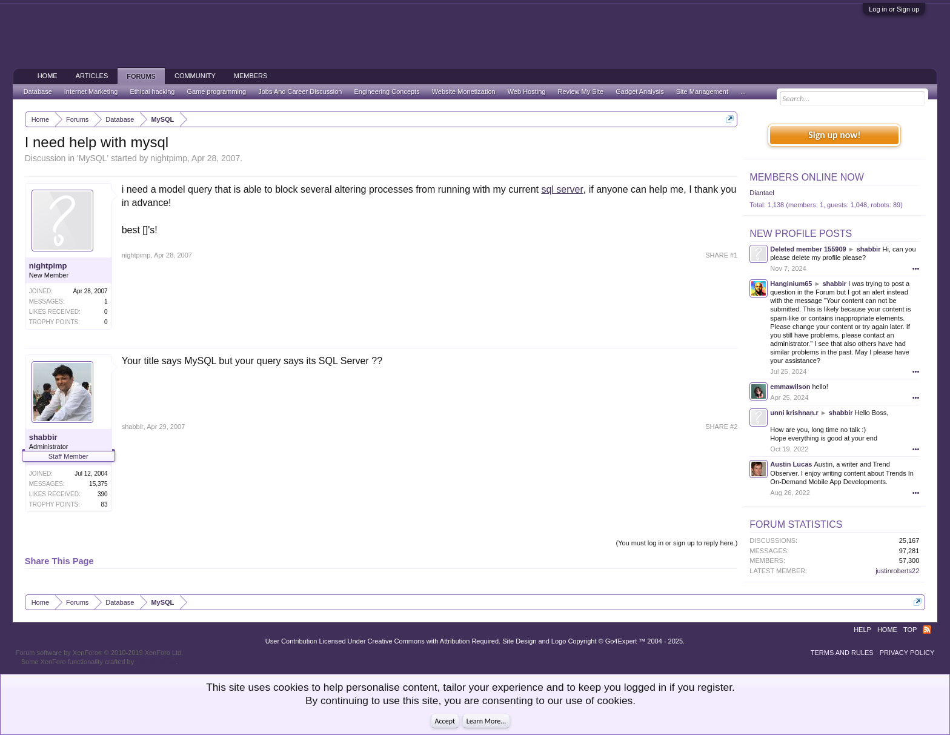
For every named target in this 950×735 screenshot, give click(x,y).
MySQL (93, 158)
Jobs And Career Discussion (300, 91)
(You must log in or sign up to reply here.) (677, 543)
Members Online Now (806, 177)
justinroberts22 (897, 570)
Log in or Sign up (894, 9)
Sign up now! (834, 135)
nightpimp (168, 158)
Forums (141, 76)
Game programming (216, 91)
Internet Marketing (91, 91)
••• (916, 268)
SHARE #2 (721, 426)
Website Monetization (464, 91)
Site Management (702, 91)
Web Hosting (527, 91)
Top (910, 629)
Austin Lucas (791, 464)
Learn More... (487, 721)
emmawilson (790, 386)
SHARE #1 (721, 255)
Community (195, 75)
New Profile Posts (800, 233)
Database (38, 91)
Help (862, 629)
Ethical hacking (152, 91)
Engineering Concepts (386, 91)
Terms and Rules (842, 652)
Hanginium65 (791, 283)
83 (104, 504)
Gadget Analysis (640, 91)
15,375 (98, 484)
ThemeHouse (156, 661)
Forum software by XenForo (100, 652)
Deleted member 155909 (808, 249)
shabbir (43, 437)
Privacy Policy (907, 652)
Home (48, 75)
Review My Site (580, 91)
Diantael (761, 192)
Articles (92, 75)
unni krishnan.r (794, 412)
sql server (562, 189)
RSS (927, 629)
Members (251, 75)
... (743, 91)
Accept (445, 721)
